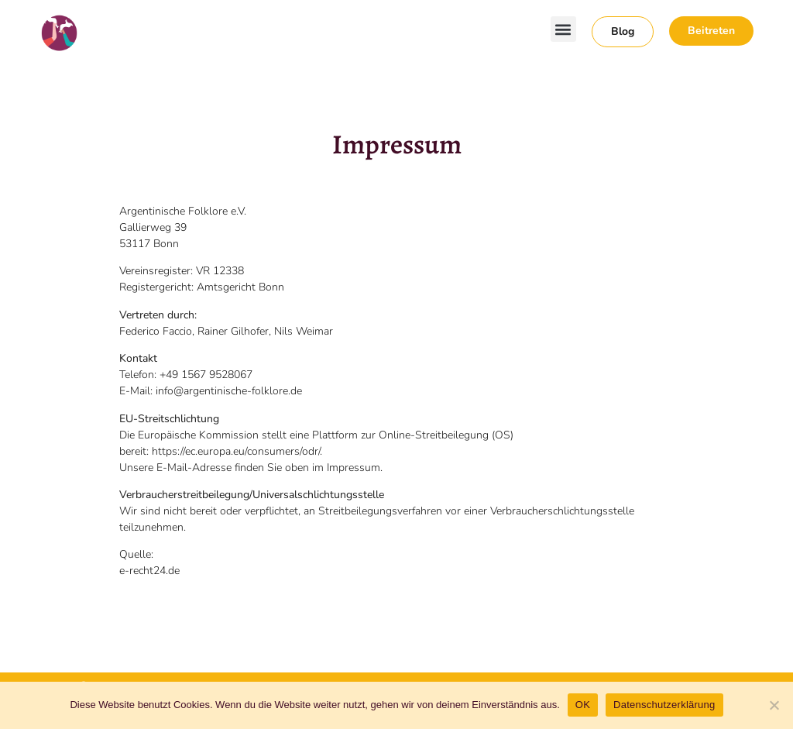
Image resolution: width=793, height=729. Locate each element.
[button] (563, 29)
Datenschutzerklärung (664, 704)
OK (582, 704)
